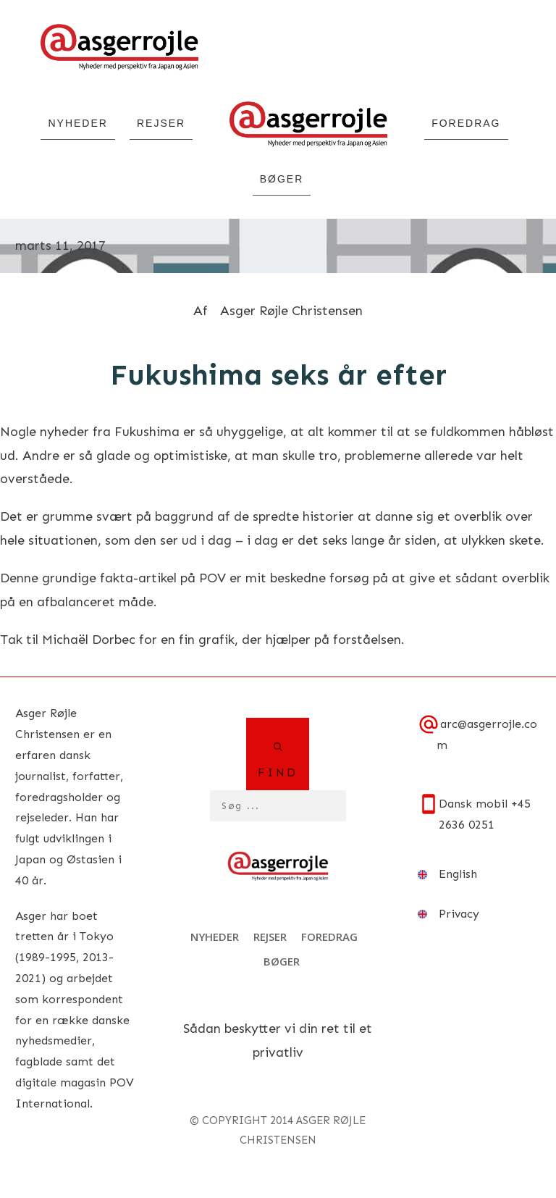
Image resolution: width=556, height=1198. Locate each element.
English (458, 874)
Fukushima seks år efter (278, 375)
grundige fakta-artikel (109, 578)
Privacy (459, 914)
